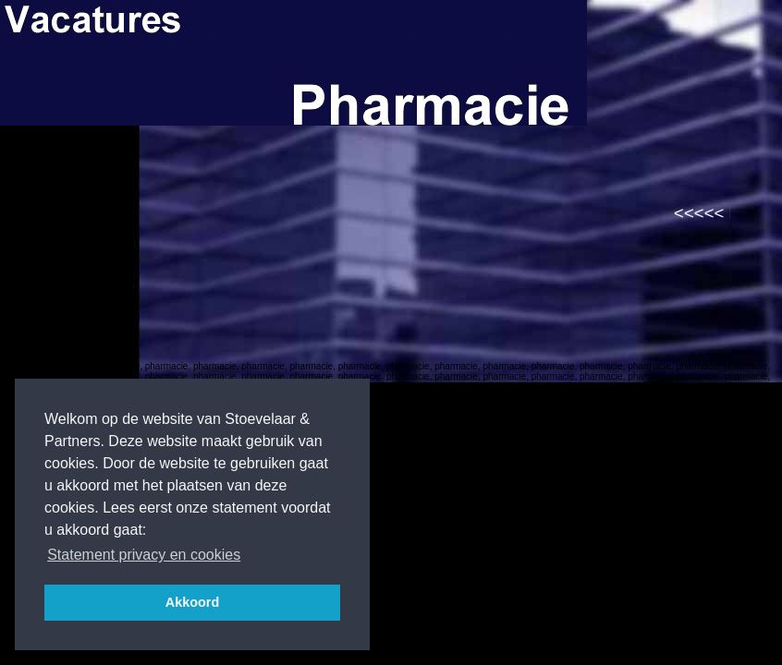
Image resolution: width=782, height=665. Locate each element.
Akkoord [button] (192, 602)
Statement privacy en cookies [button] (143, 554)
